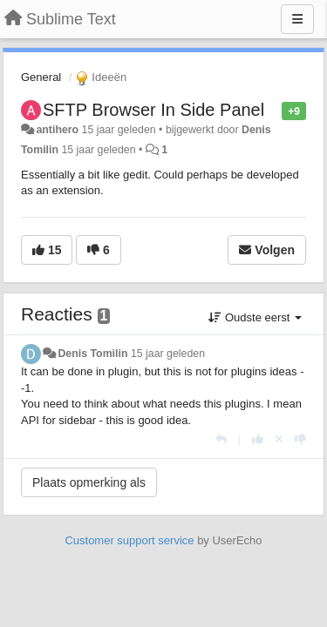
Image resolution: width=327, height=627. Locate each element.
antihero (57, 130)
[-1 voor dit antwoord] (300, 439)
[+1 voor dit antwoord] (257, 439)
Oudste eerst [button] (255, 317)
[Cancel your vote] (279, 439)
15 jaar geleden (168, 353)
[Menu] (297, 19)
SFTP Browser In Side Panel (153, 109)
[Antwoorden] (221, 439)
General (41, 77)
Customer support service (129, 540)
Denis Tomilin (92, 353)
